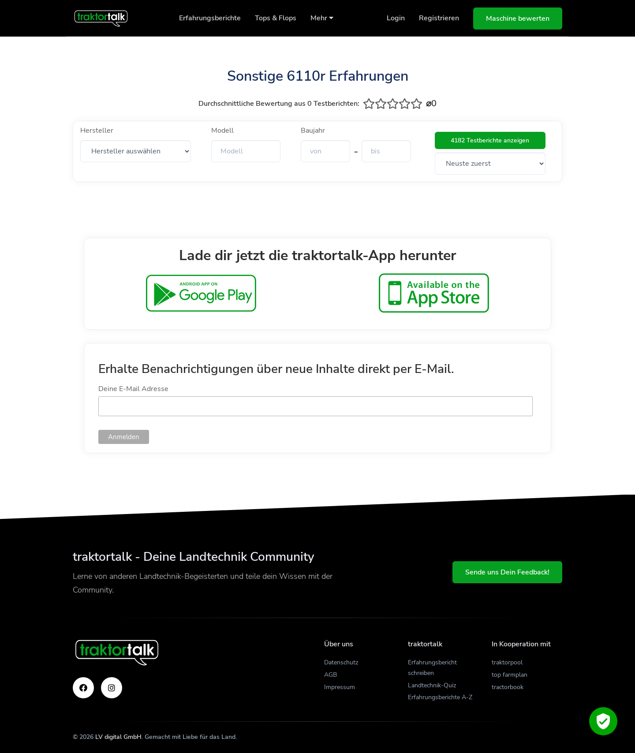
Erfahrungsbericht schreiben (432, 667)
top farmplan (509, 675)
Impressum (339, 687)
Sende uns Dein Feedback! (507, 572)
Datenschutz (341, 662)
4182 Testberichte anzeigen (490, 140)
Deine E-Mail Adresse (133, 389)
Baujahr (313, 130)
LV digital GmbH (118, 737)
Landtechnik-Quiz (432, 685)
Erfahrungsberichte (210, 18)
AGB (330, 675)
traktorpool (507, 662)
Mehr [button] (321, 18)
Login (396, 18)
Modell (222, 130)
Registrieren (439, 18)
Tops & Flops (275, 18)
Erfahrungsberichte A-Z (440, 697)
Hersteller (96, 130)
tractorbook (507, 687)
